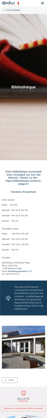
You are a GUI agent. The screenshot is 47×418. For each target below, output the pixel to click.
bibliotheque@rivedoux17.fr (20, 271)
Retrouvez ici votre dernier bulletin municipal (23, 408)
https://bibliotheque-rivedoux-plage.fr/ (24, 182)
